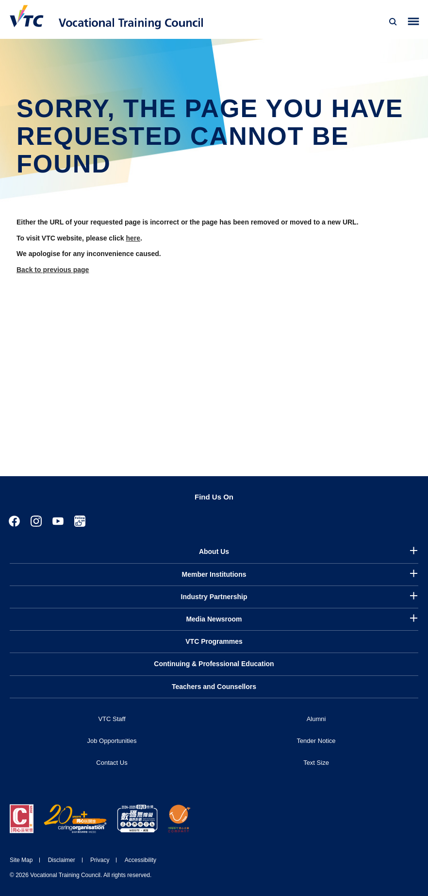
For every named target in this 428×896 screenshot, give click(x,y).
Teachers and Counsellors (214, 686)
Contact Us (111, 762)
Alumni (316, 719)
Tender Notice (315, 740)
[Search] (393, 22)
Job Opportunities (112, 740)
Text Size (316, 762)
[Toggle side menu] (413, 21)
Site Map (21, 860)
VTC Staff (111, 719)
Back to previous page (52, 270)
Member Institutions (213, 574)
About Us (214, 551)
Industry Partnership (214, 597)
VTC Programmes (213, 641)
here (133, 238)
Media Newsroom (214, 619)
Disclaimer (61, 860)
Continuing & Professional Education (214, 664)
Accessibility (140, 860)
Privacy (99, 860)
